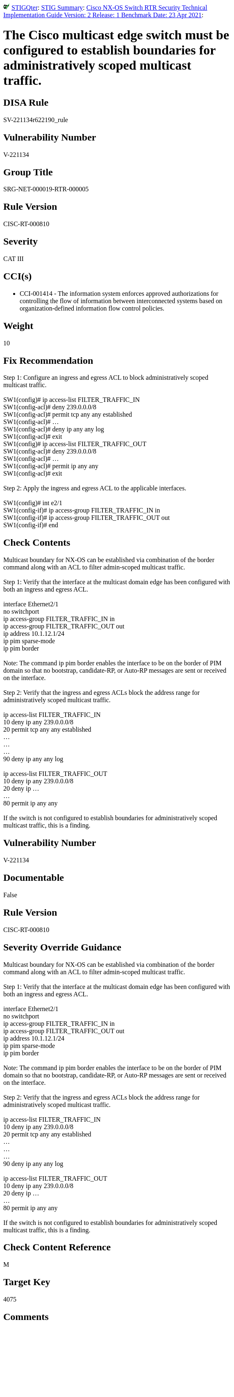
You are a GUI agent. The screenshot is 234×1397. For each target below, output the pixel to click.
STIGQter (24, 7)
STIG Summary (62, 7)
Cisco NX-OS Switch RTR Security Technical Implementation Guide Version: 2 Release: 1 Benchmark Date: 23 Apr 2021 (105, 11)
